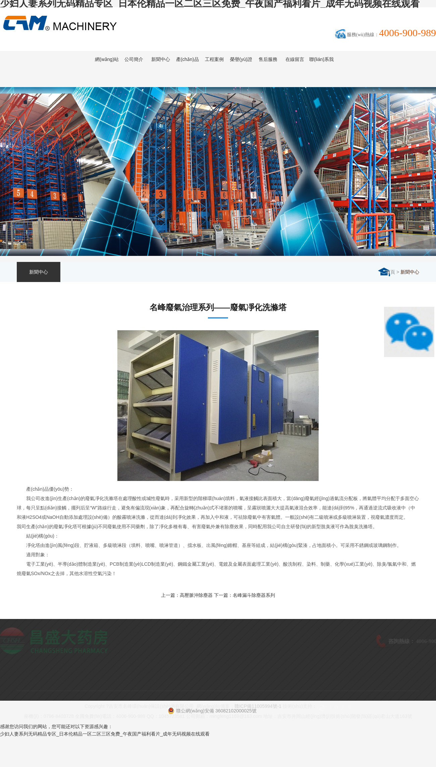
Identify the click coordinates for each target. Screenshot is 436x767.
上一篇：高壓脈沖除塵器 (187, 595)
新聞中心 (160, 59)
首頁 (390, 272)
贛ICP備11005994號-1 (257, 711)
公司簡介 (133, 59)
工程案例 (214, 59)
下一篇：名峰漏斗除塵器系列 (244, 595)
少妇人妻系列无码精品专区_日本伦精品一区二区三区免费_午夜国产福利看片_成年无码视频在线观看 (105, 734)
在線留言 (294, 59)
